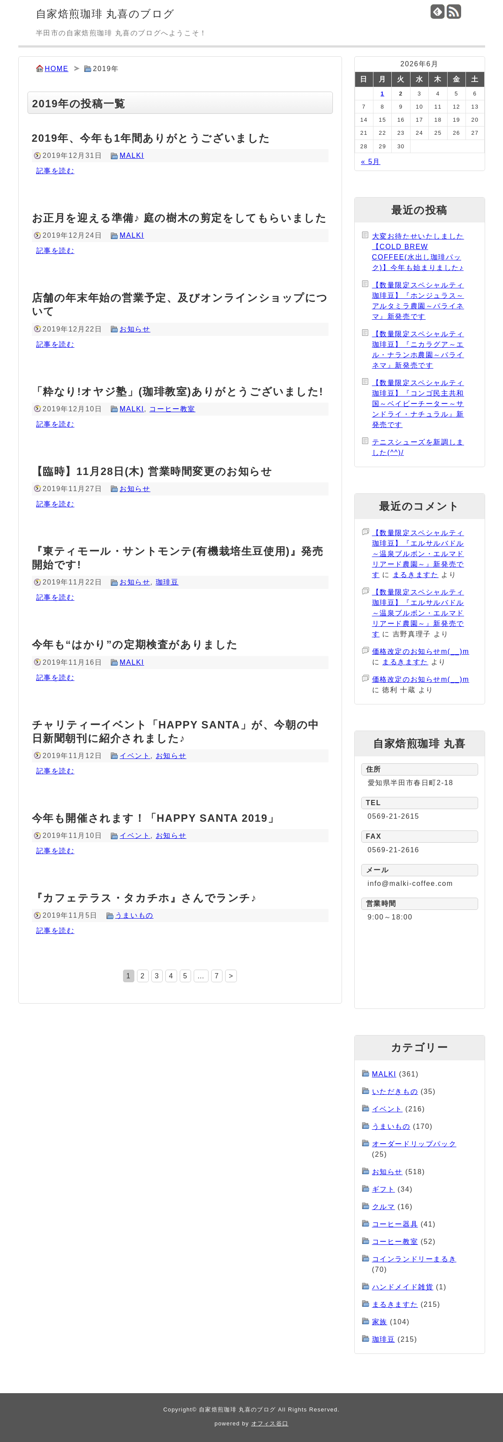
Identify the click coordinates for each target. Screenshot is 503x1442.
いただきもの (395, 1091)
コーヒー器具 (395, 1224)
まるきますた (416, 574)
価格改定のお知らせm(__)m (420, 651)
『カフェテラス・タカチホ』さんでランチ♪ (144, 898)
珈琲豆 (167, 582)
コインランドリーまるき (414, 1259)
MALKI (132, 155)
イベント (135, 755)
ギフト (383, 1189)
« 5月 (370, 161)
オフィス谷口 (270, 1423)
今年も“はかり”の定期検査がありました (135, 644)
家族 (379, 1322)
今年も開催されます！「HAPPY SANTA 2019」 (155, 818)
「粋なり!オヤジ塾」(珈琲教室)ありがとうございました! (178, 391)
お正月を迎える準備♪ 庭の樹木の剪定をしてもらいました (179, 218)
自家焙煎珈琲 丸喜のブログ (105, 14)
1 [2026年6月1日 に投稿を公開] (382, 93)
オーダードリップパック (414, 1144)
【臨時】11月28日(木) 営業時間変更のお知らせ (152, 471)
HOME (56, 68)
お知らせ (135, 329)
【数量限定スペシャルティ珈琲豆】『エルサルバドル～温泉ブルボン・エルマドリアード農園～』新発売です (418, 553)
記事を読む (55, 170)
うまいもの (134, 915)
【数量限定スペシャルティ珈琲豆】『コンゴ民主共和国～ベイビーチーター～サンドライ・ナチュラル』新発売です (418, 403)
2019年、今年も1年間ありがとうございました (151, 138)
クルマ (383, 1206)
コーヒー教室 (172, 409)
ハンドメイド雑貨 (403, 1287)
